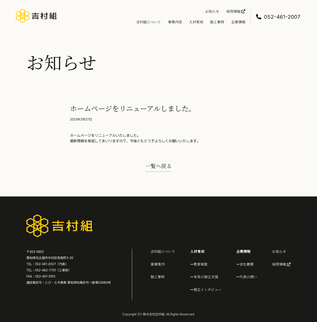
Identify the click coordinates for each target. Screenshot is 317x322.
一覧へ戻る (158, 166)
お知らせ (212, 11)
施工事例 (217, 21)
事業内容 (175, 21)
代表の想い (248, 276)
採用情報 (235, 11)
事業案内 (158, 264)
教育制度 (201, 264)
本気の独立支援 (206, 276)
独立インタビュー (207, 289)
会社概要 (247, 264)
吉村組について (148, 21)
